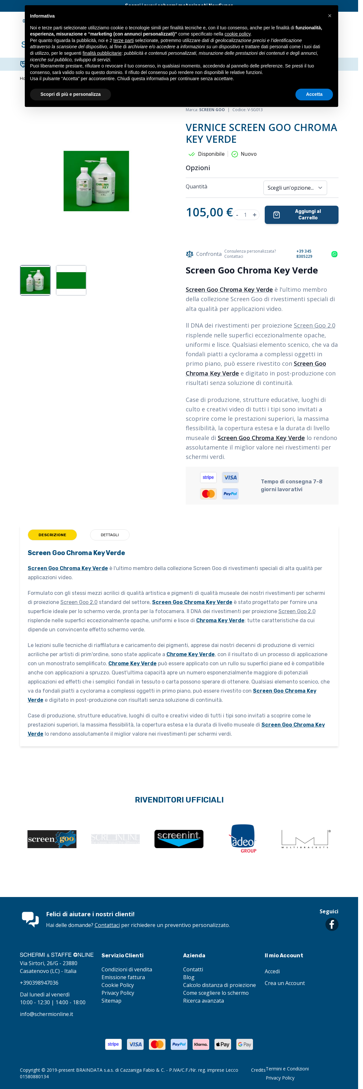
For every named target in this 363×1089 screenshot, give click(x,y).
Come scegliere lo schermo (216, 992)
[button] (329, 15)
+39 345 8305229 (304, 254)
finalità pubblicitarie (102, 53)
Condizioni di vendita (127, 969)
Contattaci (107, 925)
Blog (189, 977)
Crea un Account (285, 983)
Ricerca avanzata (203, 1000)
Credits (258, 1070)
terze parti (123, 40)
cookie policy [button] (237, 34)
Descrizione (52, 535)
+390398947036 (39, 982)
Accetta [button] (314, 94)
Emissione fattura (123, 977)
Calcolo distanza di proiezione (219, 985)
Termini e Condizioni (287, 1069)
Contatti (193, 969)
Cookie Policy (118, 985)
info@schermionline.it (46, 1014)
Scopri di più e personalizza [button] (70, 94)
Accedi (272, 971)
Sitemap (111, 1000)
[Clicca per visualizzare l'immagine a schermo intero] (96, 181)
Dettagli (110, 535)
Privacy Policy (118, 992)
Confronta (204, 254)
